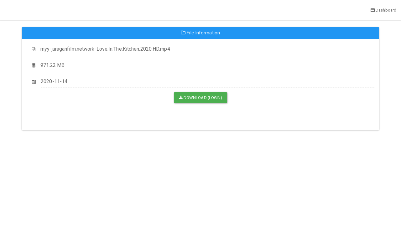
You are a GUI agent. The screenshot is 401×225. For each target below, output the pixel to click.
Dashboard (383, 10)
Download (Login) (200, 97)
